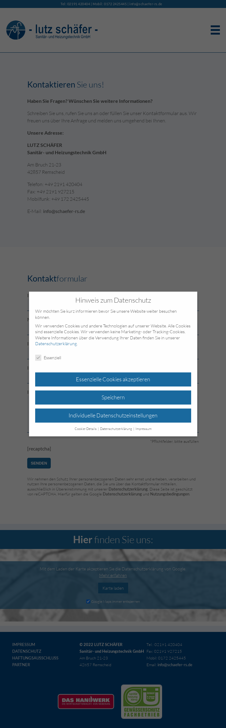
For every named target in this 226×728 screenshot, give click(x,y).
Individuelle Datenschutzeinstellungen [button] (113, 415)
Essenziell (48, 357)
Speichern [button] (113, 397)
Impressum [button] (143, 429)
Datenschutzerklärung (56, 343)
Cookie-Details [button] (86, 429)
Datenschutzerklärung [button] (116, 429)
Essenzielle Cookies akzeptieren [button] (113, 379)
